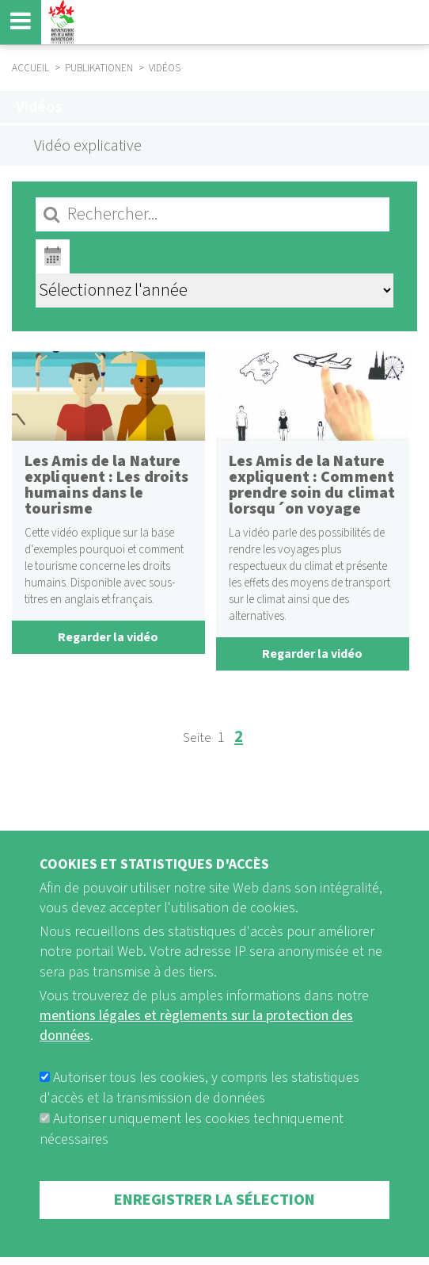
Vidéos (39, 107)
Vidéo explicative (88, 146)
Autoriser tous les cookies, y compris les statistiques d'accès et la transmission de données (199, 1117)
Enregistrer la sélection (214, 1229)
